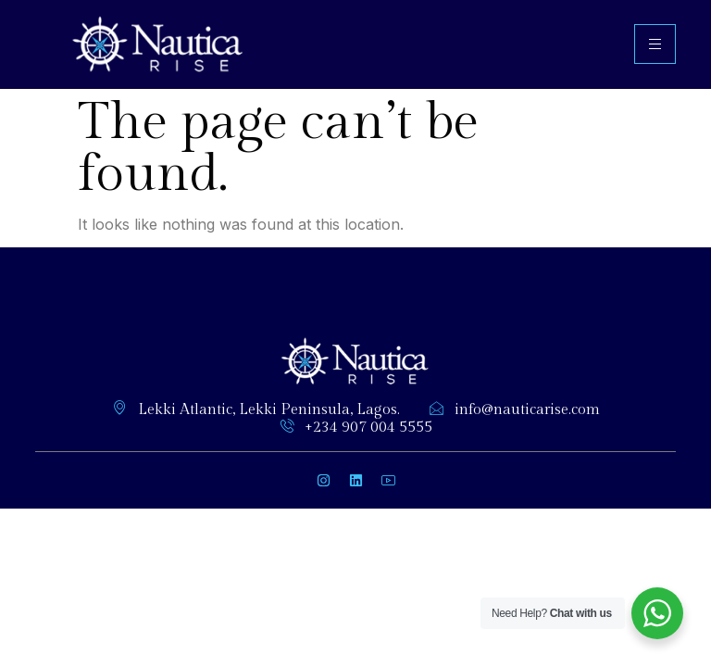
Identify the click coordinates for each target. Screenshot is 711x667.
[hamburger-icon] (655, 44)
